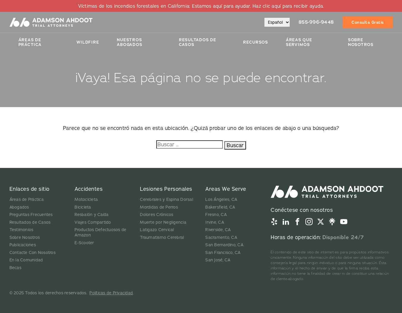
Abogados (19, 207)
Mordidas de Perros (159, 207)
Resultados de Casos (30, 222)
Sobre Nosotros (360, 42)
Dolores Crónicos (156, 214)
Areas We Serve (225, 188)
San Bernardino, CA (224, 244)
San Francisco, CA (222, 252)
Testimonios (22, 229)
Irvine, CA (214, 222)
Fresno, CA (216, 214)
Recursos (255, 42)
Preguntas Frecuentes (31, 214)
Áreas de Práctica (30, 42)
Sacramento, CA (221, 237)
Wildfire (87, 42)
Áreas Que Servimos (299, 42)
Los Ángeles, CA (221, 199)
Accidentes (89, 188)
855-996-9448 (316, 22)
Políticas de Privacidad (111, 292)
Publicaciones (23, 244)
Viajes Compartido (93, 222)
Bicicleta (83, 207)
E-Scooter (84, 242)
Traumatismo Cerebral (162, 237)
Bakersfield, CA (220, 207)
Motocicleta (86, 199)
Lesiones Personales (166, 188)
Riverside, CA (218, 229)
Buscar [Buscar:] (235, 145)
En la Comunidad (26, 260)
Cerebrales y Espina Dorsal (166, 199)
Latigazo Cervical (157, 229)
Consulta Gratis (367, 22)
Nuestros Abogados (129, 42)
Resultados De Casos (197, 42)
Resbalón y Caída (91, 214)
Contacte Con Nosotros (33, 252)
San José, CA (217, 260)
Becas (15, 267)
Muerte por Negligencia (163, 222)
